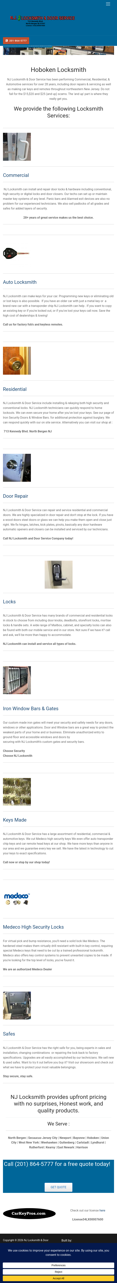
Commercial (16, 175)
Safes (9, 1034)
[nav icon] (108, 4)
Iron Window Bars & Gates (30, 708)
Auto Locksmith (20, 282)
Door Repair (15, 496)
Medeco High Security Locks (33, 927)
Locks (9, 601)
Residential (15, 389)
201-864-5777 (16, 40)
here (102, 1210)
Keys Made (14, 820)
